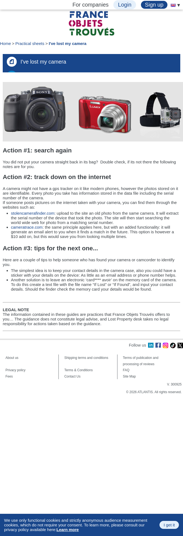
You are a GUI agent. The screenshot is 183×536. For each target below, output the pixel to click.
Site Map (129, 376)
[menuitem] (173, 5)
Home (5, 43)
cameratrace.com (27, 227)
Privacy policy (15, 370)
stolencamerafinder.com (32, 213)
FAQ (126, 370)
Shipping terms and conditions (86, 358)
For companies (90, 5)
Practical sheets (29, 43)
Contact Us (72, 376)
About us (11, 358)
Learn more (68, 529)
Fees (9, 376)
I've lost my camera (67, 43)
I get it (169, 525)
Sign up (154, 5)
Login (124, 5)
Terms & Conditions (78, 370)
